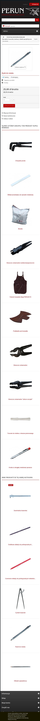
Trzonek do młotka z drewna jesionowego (20, 433)
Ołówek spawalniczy (20, 681)
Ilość (4, 97)
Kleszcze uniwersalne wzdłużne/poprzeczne (20, 263)
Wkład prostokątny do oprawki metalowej (20, 195)
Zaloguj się (34, 4)
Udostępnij (14, 77)
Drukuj (6, 82)
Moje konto (6, 703)
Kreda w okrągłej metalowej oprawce (20, 467)
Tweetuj (6, 77)
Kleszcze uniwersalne (20, 365)
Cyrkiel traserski (20, 613)
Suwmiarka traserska (20, 510)
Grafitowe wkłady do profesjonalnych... (20, 544)
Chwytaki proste (20, 161)
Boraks (20, 229)
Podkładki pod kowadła (20, 331)
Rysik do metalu (20, 647)
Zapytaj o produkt (9, 80)
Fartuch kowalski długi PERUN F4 (20, 297)
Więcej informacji (12, 719)
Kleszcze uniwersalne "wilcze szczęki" (20, 399)
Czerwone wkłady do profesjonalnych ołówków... (20, 578)
